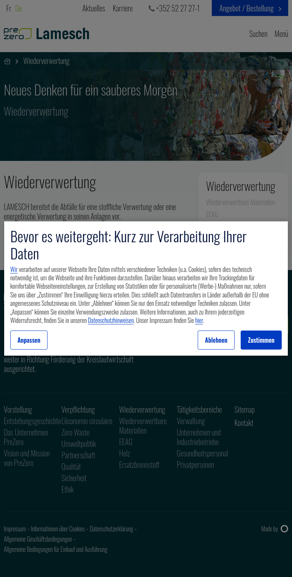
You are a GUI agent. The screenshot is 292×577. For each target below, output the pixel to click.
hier (199, 320)
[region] (146, 288)
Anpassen (28, 340)
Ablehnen (216, 340)
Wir (13, 269)
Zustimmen (261, 340)
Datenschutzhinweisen (111, 320)
